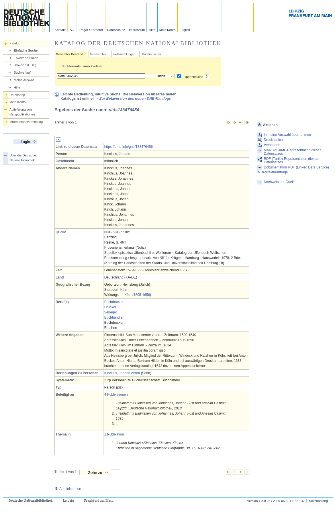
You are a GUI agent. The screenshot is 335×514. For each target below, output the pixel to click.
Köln (123, 290)
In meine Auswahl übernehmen (287, 135)
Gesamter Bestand (69, 54)
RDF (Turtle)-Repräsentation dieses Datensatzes (291, 160)
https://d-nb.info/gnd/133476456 (128, 147)
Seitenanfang (318, 501)
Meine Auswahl (24, 80)
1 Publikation (114, 434)
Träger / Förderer (91, 30)
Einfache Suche (26, 50)
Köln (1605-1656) (137, 295)
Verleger (110, 312)
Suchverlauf (22, 72)
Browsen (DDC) (25, 65)
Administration (67, 489)
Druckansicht (273, 140)
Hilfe (152, 30)
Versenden (272, 145)
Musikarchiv (98, 54)
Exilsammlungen (124, 54)
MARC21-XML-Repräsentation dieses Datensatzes (292, 152)
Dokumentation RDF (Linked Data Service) (296, 167)
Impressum (137, 30)
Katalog (14, 43)
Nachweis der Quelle (279, 182)
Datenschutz (116, 30)
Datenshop (17, 95)
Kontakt (60, 30)
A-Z (72, 30)
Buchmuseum (151, 54)
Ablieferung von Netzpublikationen (22, 112)
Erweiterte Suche (26, 58)
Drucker (110, 307)
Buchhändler (114, 317)
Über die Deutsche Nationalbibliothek (22, 158)
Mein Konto (167, 30)
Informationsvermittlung (26, 121)
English (184, 30)
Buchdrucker (114, 302)
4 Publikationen (116, 395)
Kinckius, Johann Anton (122, 373)
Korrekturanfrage (272, 172)
